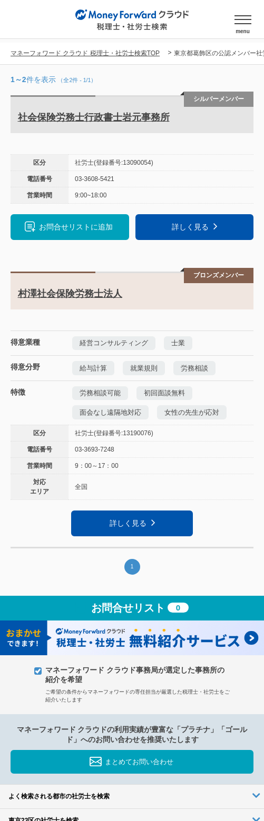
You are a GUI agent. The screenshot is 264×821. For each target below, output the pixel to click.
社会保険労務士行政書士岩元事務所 (94, 117)
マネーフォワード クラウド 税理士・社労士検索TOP (85, 53)
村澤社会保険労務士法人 (70, 293)
